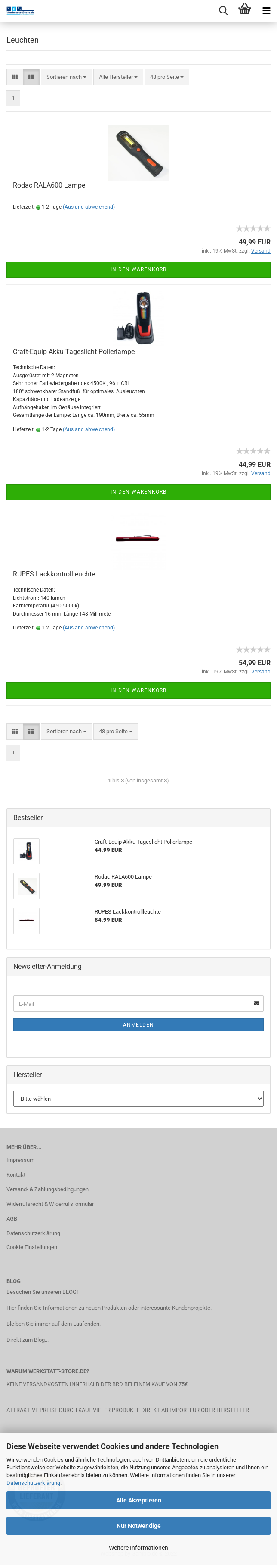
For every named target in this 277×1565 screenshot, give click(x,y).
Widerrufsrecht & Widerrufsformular (50, 1204)
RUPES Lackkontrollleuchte (54, 574)
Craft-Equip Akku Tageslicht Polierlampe (74, 351)
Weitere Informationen (138, 1547)
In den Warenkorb (138, 269)
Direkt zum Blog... (27, 1340)
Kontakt (15, 1174)
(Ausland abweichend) (89, 207)
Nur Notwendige (139, 1525)
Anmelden (138, 1025)
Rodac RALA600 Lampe (49, 185)
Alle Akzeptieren (138, 1500)
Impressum (20, 1160)
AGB (11, 1218)
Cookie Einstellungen (31, 1247)
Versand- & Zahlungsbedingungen (47, 1189)
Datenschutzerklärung (33, 1483)
